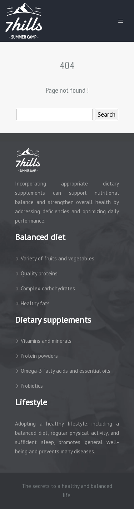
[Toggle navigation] (121, 21)
